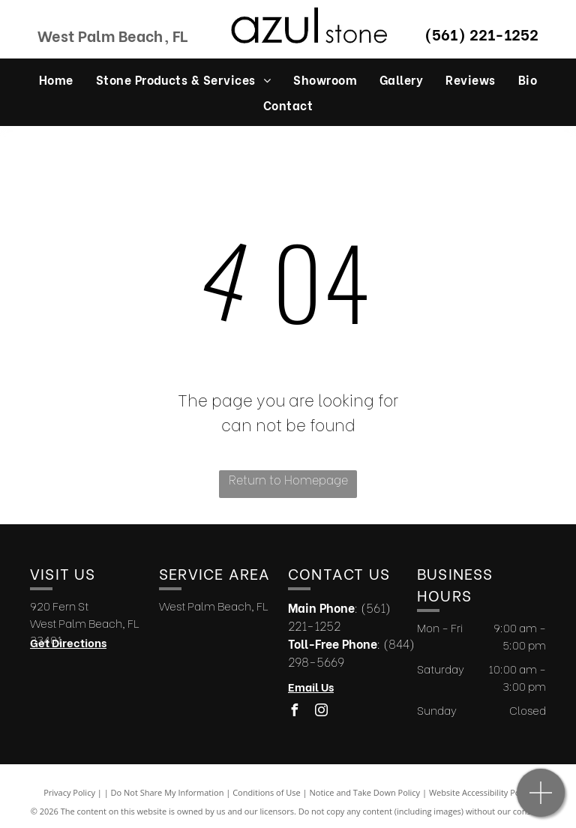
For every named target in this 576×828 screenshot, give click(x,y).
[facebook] (294, 712)
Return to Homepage (288, 479)
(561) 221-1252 (481, 33)
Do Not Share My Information (167, 792)
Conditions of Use (266, 792)
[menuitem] (56, 79)
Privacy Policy (69, 792)
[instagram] (321, 712)
